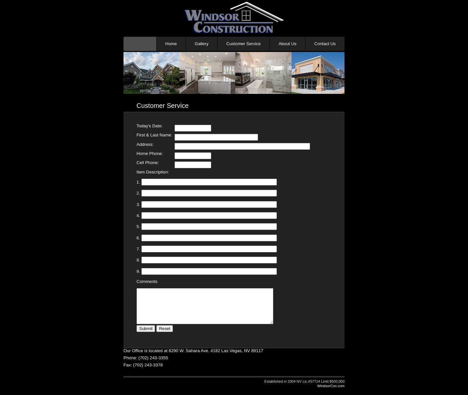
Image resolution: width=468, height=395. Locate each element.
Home (171, 43)
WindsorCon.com (330, 393)
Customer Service (243, 43)
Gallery (201, 43)
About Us (287, 43)
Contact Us (325, 43)
